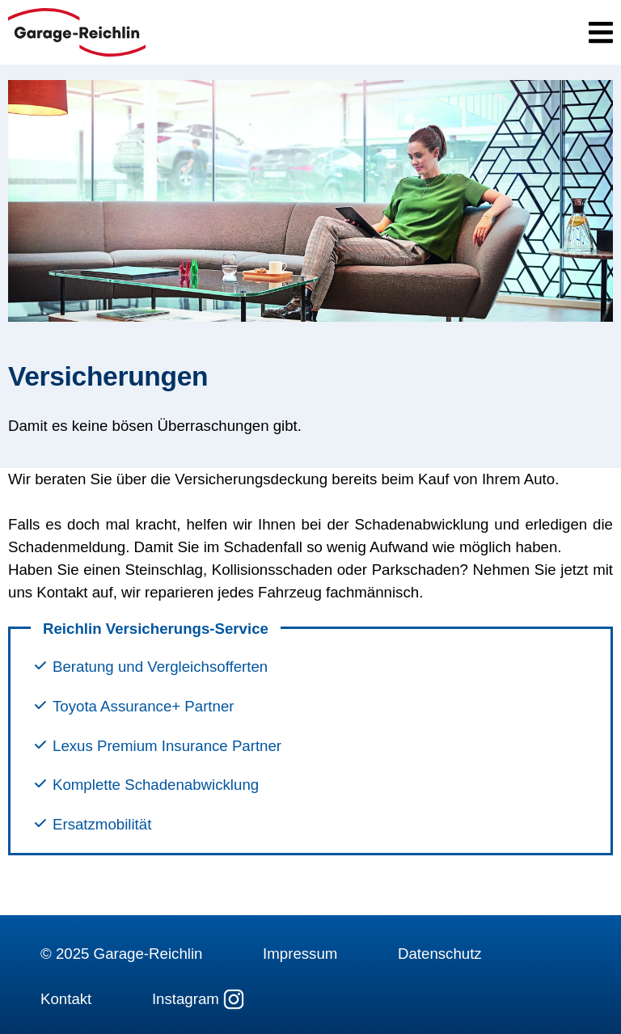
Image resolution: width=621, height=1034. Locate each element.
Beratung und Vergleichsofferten (160, 667)
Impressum (300, 953)
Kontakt (65, 998)
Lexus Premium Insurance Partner (167, 746)
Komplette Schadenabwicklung (156, 785)
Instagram (198, 999)
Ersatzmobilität (102, 825)
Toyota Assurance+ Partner (143, 707)
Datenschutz (440, 953)
